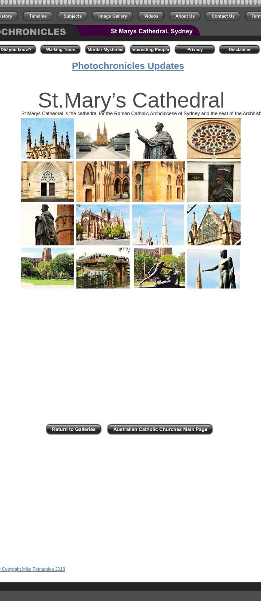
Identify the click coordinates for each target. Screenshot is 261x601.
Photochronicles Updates (128, 65)
